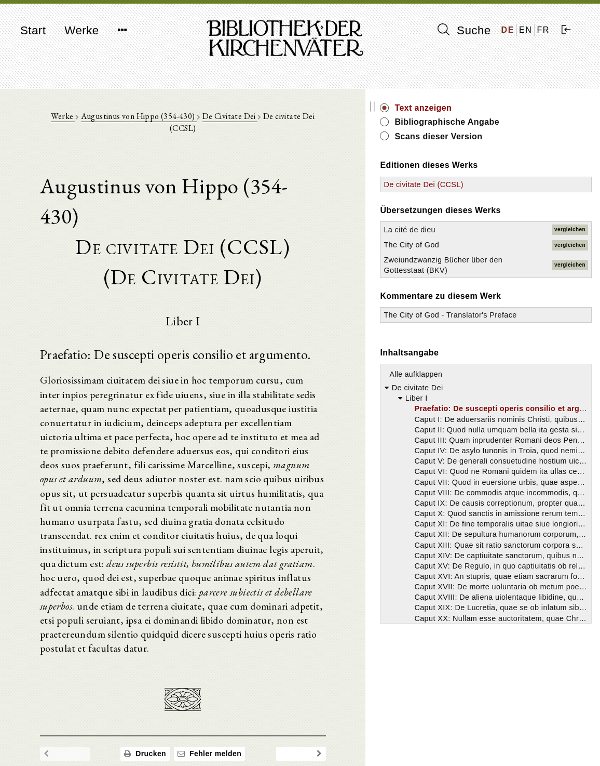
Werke (81, 30)
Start (33, 30)
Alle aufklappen (500, 395)
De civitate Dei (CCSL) (509, 184)
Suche (464, 30)
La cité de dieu (495, 230)
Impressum (478, 732)
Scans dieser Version (523, 136)
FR (543, 29)
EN (525, 29)
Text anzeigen (508, 107)
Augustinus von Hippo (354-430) (167, 120)
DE (507, 29)
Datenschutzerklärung (496, 742)
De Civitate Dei (257, 120)
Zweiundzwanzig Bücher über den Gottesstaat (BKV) (501, 270)
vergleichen (569, 229)
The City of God (496, 245)
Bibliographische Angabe (532, 121)
